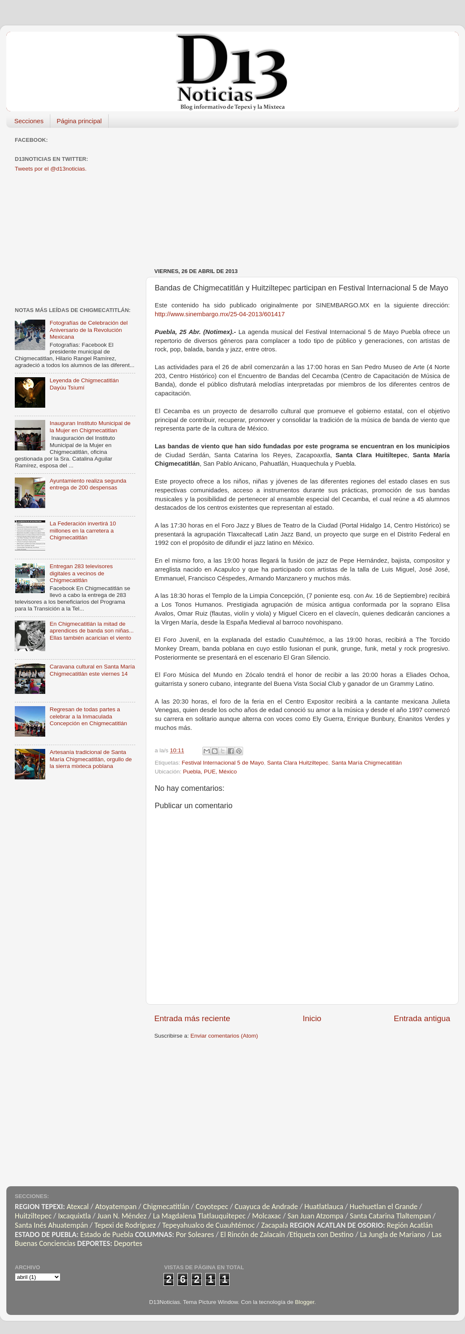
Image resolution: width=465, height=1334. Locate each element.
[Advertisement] (257, 193)
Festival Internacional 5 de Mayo (223, 763)
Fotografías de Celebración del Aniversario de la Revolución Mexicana (88, 330)
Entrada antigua (422, 1018)
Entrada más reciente (192, 1018)
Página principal (79, 120)
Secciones (29, 120)
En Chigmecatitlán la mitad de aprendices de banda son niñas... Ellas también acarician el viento (91, 631)
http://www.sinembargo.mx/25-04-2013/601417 (220, 314)
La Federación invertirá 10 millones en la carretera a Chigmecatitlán (82, 530)
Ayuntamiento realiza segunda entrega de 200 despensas (87, 484)
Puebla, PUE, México (210, 771)
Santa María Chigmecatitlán (366, 763)
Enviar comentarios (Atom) (224, 1036)
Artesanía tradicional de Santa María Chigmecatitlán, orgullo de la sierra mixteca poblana (90, 759)
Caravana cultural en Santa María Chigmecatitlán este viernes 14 (92, 670)
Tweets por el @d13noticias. (51, 169)
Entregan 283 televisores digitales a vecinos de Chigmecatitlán (80, 573)
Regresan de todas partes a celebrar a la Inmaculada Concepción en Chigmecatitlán (88, 716)
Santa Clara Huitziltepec (297, 763)
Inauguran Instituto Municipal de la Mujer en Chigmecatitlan (89, 426)
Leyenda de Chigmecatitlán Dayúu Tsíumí (84, 383)
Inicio (312, 1018)
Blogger (305, 1302)
